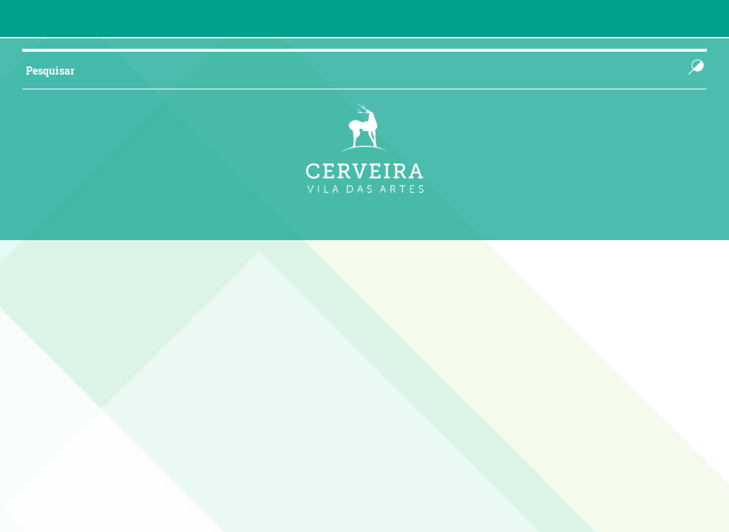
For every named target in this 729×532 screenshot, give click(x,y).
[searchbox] (339, 70)
